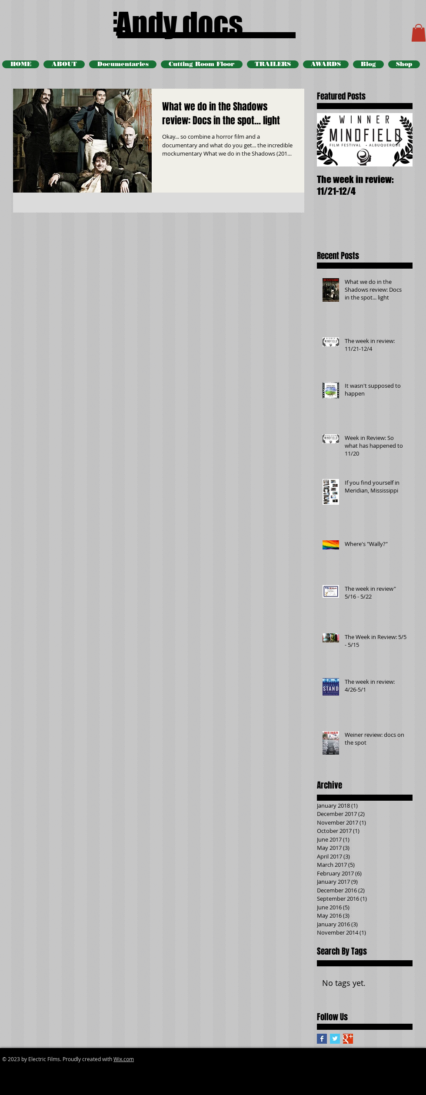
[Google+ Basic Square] (348, 1039)
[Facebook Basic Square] (322, 1039)
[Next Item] (399, 139)
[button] (418, 33)
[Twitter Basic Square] (335, 1039)
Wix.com (123, 1058)
